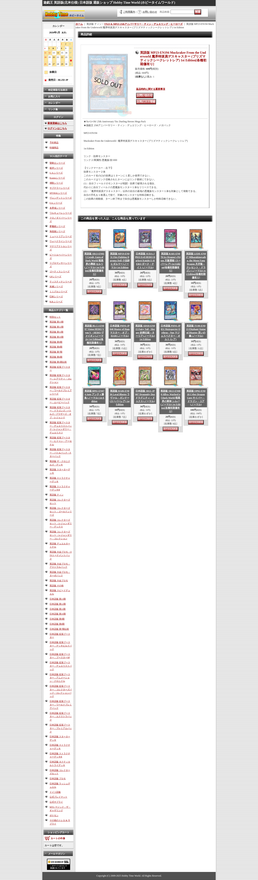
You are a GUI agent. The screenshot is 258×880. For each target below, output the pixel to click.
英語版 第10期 (56, 337)
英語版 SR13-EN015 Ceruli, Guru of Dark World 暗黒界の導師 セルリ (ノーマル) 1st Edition (94, 264)
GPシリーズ (55, 276)
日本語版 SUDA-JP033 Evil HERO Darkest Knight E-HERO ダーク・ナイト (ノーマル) (145, 260)
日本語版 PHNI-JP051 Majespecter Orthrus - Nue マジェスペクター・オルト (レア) (170, 332)
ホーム (79, 24)
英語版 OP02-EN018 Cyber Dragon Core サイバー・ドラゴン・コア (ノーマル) (195, 398)
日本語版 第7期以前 (59, 629)
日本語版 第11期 (58, 609)
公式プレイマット (58, 797)
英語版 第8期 (56, 347)
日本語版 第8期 (57, 624)
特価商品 (54, 147)
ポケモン (54, 815)
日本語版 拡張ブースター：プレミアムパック (61, 728)
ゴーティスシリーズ (60, 271)
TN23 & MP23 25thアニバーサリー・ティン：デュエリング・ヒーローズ (143, 24)
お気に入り (54, 96)
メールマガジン (56, 853)
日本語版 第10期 (58, 614)
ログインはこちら (57, 128)
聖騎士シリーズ (57, 163)
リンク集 (53, 109)
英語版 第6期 (56, 357)
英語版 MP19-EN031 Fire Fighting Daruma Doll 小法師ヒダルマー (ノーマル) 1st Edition (119, 260)
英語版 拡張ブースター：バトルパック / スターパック (60, 452)
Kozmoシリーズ (57, 178)
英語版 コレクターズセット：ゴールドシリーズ (61, 511)
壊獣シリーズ (56, 183)
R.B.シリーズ (56, 301)
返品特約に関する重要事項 (150, 89)
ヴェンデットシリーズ (61, 198)
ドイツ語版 (55, 792)
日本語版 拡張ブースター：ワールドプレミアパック (61, 704)
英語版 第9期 (56, 342)
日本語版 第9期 (57, 619)
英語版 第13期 (56, 322)
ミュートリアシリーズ (61, 236)
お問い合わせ (150, 11)
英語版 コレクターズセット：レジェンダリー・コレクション (61, 535)
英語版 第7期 (56, 352)
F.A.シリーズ (56, 203)
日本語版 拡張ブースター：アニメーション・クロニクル (60, 677)
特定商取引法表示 (58, 90)
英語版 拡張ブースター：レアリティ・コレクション (61, 378)
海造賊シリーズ (57, 231)
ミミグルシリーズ (58, 291)
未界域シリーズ (57, 208)
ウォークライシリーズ (61, 241)
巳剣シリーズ (56, 296)
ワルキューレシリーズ (61, 213)
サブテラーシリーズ (60, 188)
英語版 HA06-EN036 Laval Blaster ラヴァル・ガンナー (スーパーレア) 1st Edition (120, 398)
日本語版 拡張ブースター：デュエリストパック (61, 665)
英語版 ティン (56, 494)
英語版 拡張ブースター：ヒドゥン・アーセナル (61, 441)
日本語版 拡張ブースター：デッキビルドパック (61, 645)
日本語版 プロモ (58, 778)
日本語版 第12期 (58, 604)
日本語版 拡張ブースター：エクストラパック (61, 716)
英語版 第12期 (56, 327)
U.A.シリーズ (56, 173)
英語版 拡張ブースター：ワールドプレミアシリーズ (61, 390)
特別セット (55, 317)
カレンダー (54, 103)
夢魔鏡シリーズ (57, 226)
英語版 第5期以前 (58, 362)
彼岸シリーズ (56, 168)
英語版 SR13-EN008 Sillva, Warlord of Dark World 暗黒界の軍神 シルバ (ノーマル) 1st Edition (170, 401)
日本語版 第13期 (58, 599)
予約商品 (54, 142)
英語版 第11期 (56, 332)
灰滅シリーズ (56, 286)
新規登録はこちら (57, 123)
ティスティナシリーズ (61, 281)
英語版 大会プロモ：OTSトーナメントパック (61, 555)
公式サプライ (56, 802)
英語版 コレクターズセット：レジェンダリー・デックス (61, 523)
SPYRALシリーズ (58, 193)
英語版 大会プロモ (59, 580)
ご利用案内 (129, 11)
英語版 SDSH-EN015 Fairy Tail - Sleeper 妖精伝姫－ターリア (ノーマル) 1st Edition (145, 332)
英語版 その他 (56, 585)
